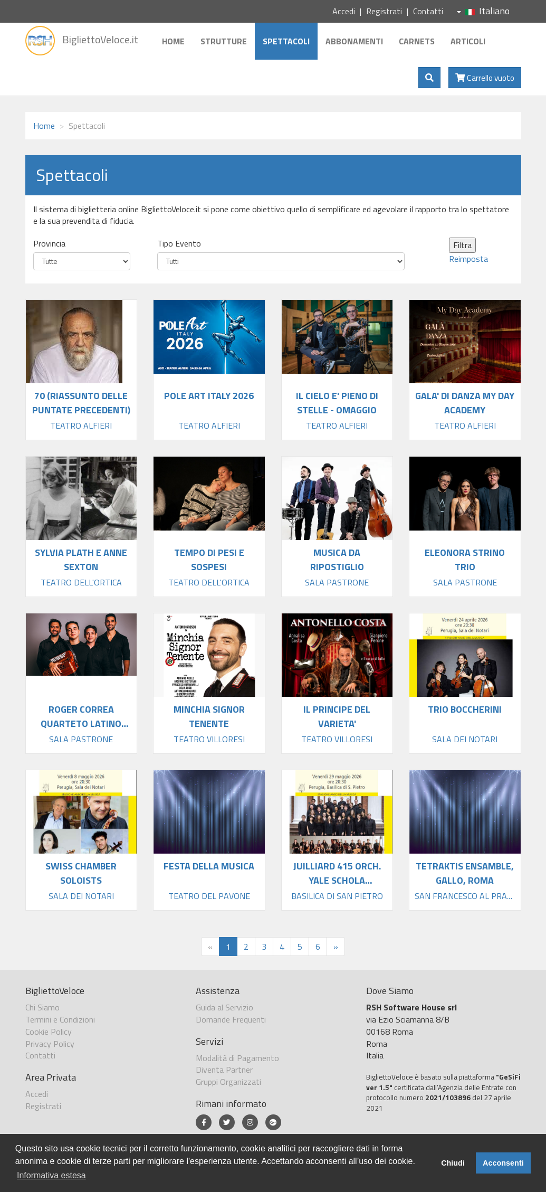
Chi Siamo (42, 1007)
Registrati (384, 11)
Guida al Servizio (224, 1007)
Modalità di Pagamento (237, 1058)
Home (173, 41)
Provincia (49, 244)
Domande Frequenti (231, 1019)
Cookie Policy (48, 1031)
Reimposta (468, 258)
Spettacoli (286, 41)
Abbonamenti (354, 41)
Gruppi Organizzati (228, 1081)
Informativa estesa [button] (51, 1175)
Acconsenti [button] (503, 1163)
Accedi (343, 11)
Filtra (462, 245)
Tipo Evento (179, 244)
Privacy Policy (49, 1043)
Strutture (223, 41)
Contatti (428, 11)
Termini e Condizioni (60, 1019)
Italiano (483, 11)
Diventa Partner (224, 1069)
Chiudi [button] (453, 1163)
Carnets (417, 41)
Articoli (468, 41)
